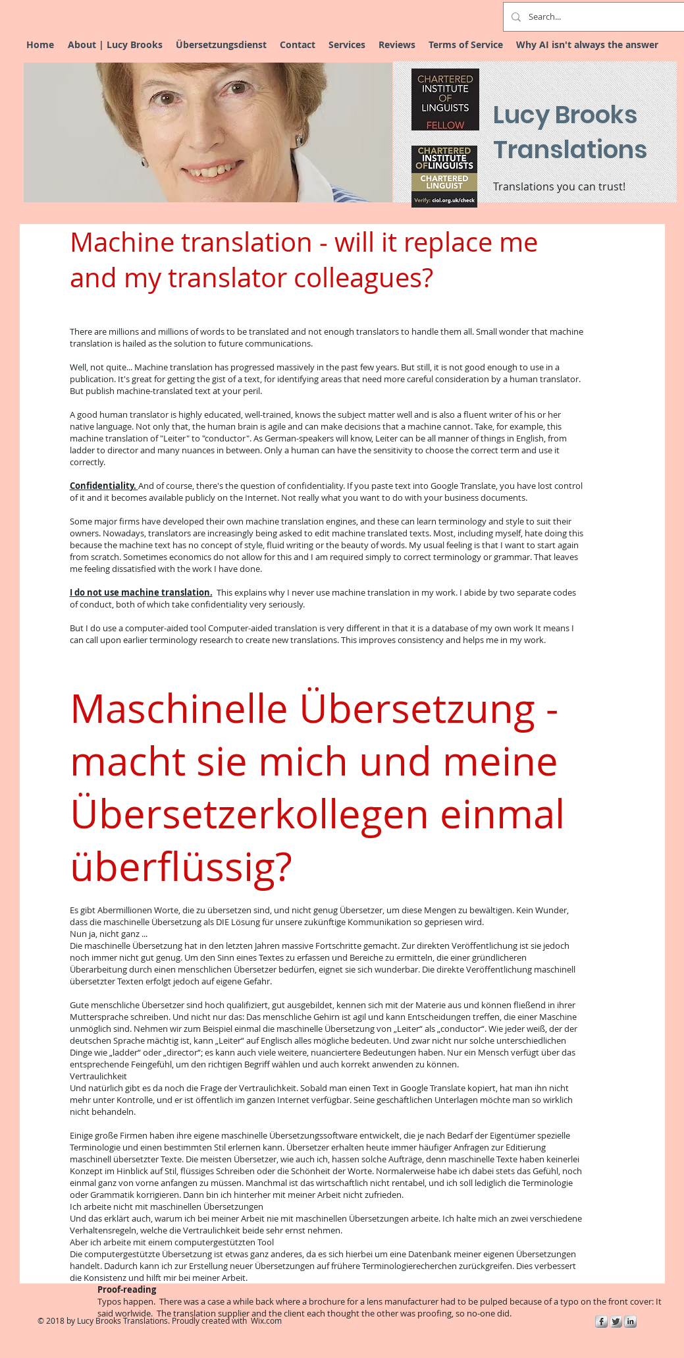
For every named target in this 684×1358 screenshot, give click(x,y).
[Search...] (602, 17)
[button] (208, 132)
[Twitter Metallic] (616, 1321)
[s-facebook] (601, 1321)
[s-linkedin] (630, 1321)
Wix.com (266, 1320)
